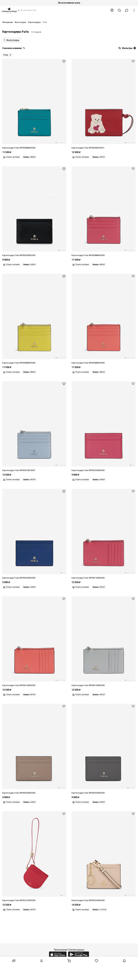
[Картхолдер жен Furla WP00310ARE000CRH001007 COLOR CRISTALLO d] (104, 641)
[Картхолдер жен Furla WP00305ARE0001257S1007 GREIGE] (34, 749)
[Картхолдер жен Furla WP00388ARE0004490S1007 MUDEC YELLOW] (34, 319)
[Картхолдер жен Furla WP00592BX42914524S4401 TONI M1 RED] (104, 104)
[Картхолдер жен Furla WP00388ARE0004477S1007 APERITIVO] (104, 319)
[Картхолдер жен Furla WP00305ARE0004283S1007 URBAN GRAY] (104, 749)
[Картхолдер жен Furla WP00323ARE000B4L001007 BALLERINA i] (104, 856)
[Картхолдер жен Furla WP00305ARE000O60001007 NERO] (34, 211)
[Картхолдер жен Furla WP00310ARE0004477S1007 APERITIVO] (34, 641)
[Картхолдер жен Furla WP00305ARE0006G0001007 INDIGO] (34, 534)
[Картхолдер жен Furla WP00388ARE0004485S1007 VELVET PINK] (104, 211)
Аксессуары (12, 40)
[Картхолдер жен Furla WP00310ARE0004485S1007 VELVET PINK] (104, 534)
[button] (126, 10)
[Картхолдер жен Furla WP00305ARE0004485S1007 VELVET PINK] (104, 426)
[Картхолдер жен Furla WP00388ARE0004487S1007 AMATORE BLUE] (34, 104)
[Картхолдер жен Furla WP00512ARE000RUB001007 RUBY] (34, 856)
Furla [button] (5, 55)
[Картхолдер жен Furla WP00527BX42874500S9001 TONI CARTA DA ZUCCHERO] (34, 426)
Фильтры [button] (127, 48)
